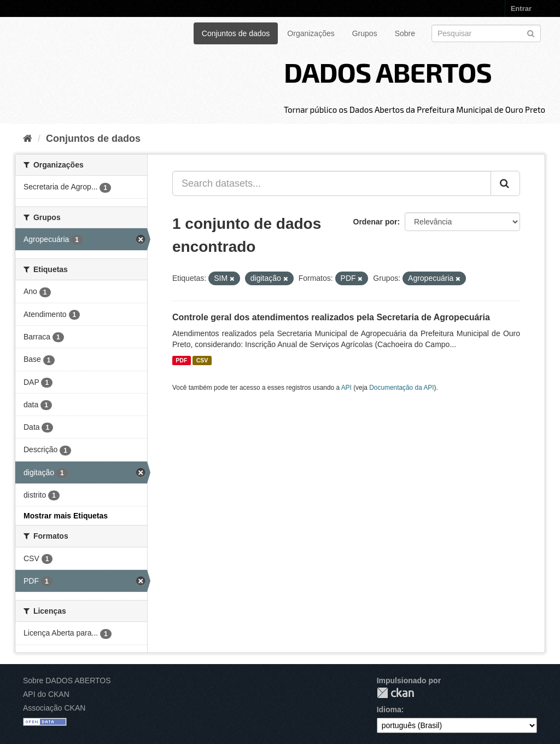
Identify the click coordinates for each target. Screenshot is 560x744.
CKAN (395, 693)
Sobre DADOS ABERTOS (67, 680)
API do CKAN (46, 694)
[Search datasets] (486, 33)
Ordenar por (375, 221)
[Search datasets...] (331, 183)
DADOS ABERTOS (388, 71)
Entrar (521, 8)
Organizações (310, 33)
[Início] (27, 138)
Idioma (389, 709)
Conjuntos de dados (236, 33)
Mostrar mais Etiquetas (66, 515)
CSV (202, 360)
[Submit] (530, 32)
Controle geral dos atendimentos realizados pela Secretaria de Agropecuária (331, 317)
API (346, 387)
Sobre (405, 33)
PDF (181, 360)
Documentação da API (401, 387)
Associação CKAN (54, 707)
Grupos (364, 33)
